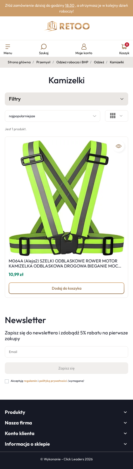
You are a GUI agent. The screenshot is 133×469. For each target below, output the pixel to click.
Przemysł (43, 62)
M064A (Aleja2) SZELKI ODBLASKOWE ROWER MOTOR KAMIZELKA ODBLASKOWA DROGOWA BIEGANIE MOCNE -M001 (66, 266)
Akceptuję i (47, 381)
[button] (44, 50)
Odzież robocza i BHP (72, 62)
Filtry (66, 99)
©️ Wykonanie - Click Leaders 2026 (66, 459)
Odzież (99, 62)
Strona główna (19, 62)
